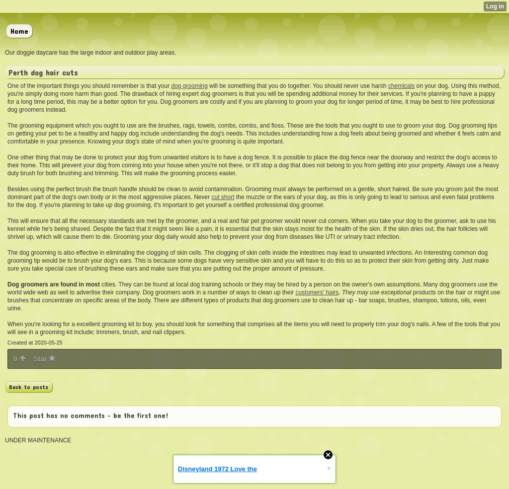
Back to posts (28, 386)
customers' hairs (317, 292)
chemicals (401, 85)
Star (44, 359)
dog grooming (189, 85)
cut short (223, 197)
